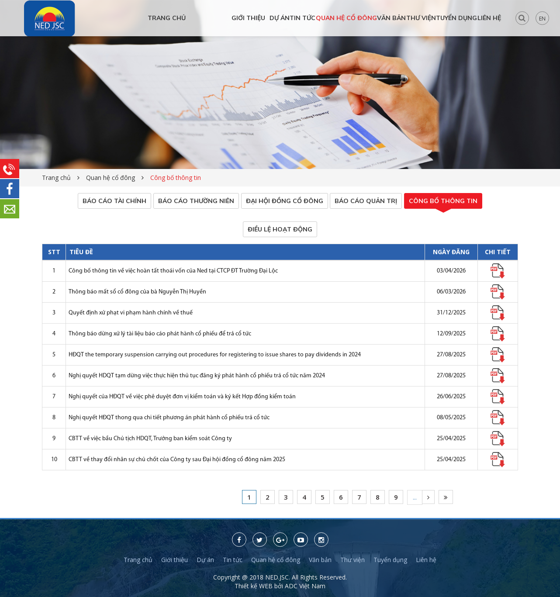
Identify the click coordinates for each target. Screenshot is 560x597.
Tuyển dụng (390, 560)
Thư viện (352, 560)
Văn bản (320, 560)
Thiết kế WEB (254, 586)
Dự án (205, 560)
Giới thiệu (174, 560)
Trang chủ (56, 177)
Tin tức (232, 560)
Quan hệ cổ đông (110, 177)
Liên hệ (426, 560)
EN (542, 18)
